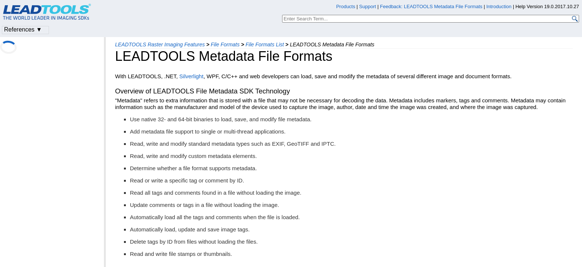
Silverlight (191, 76)
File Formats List (264, 44)
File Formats (225, 44)
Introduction (498, 6)
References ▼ (23, 29)
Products (345, 6)
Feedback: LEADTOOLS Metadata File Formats (431, 6)
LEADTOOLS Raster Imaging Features (160, 44)
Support (367, 6)
